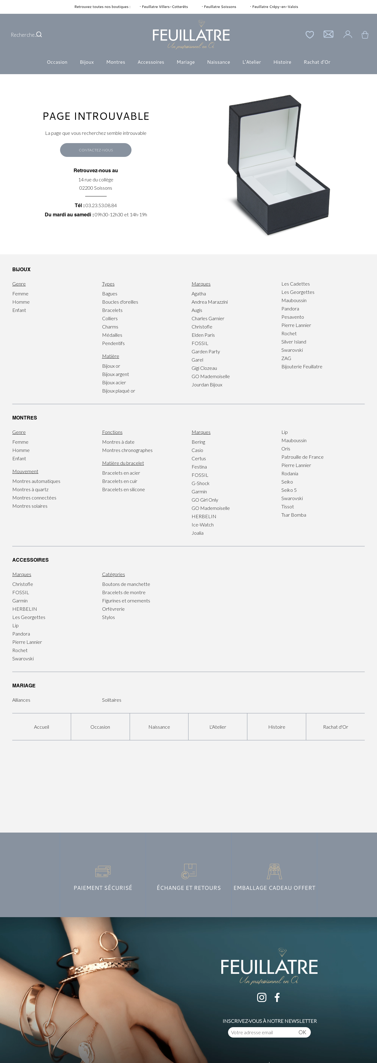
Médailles (112, 335)
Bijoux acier (114, 382)
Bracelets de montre (124, 592)
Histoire (282, 61)
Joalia (198, 533)
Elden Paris (203, 335)
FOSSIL (200, 343)
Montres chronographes (127, 450)
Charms (110, 326)
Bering (198, 442)
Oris (285, 448)
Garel (197, 360)
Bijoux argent (115, 374)
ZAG (286, 358)
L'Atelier (251, 61)
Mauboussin (294, 300)
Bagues (109, 293)
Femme (20, 293)
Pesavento (292, 317)
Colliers (110, 318)
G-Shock (201, 483)
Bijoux (87, 61)
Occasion (57, 61)
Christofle (202, 326)
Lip (284, 432)
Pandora (290, 308)
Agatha (199, 293)
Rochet (289, 333)
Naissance (218, 61)
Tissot (287, 506)
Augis (197, 310)
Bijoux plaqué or (118, 390)
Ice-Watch (203, 524)
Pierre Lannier (296, 325)
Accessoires (150, 61)
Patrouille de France (302, 457)
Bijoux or (111, 366)
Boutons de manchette (126, 584)
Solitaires (111, 700)
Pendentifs (113, 343)
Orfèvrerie (113, 609)
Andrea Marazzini (210, 302)
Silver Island (293, 341)
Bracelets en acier (121, 473)
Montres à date (118, 442)
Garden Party (206, 351)
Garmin (199, 491)
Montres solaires (30, 506)
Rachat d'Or (316, 61)
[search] (39, 34)
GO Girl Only (205, 500)
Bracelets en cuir (119, 481)
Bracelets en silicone (123, 489)
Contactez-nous (96, 150)
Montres (115, 61)
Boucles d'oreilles (120, 302)
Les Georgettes (297, 292)
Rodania (289, 473)
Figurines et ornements (126, 600)
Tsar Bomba (293, 515)
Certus (199, 458)
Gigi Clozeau (204, 368)
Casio (197, 450)
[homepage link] (191, 35)
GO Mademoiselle (211, 376)
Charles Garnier (208, 318)
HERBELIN (204, 516)
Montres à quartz (30, 489)
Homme (21, 302)
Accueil (41, 727)
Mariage (186, 61)
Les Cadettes (295, 284)
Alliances (21, 700)
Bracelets (112, 310)
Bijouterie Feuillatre (301, 366)
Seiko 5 (289, 490)
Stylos (108, 617)
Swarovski (292, 350)
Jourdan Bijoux (207, 384)
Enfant (19, 310)
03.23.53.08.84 (101, 205)
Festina (199, 466)
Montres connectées (34, 497)
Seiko (287, 481)
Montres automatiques (36, 481)
